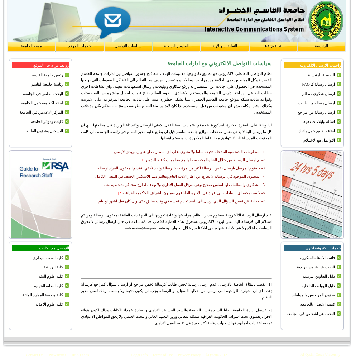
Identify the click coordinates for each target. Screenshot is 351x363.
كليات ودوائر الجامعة (47, 121)
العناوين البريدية (176, 46)
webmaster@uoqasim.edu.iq (146, 228)
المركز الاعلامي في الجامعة (41, 112)
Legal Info (139, 355)
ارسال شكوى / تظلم (318, 93)
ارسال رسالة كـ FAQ (318, 84)
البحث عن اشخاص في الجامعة (311, 313)
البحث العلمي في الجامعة (43, 93)
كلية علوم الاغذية (49, 304)
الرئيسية (321, 46)
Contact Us (34, 355)
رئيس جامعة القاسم (47, 75)
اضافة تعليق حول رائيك (316, 131)
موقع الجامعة (31, 46)
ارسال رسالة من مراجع (316, 112)
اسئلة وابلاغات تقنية (319, 121)
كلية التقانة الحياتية (48, 285)
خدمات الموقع (79, 46)
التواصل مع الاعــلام (319, 140)
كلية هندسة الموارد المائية (42, 295)
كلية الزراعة (53, 267)
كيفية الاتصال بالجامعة (317, 304)
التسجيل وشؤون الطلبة (44, 131)
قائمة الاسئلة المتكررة (317, 257)
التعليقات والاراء (224, 46)
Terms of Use (162, 355)
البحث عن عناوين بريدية (316, 267)
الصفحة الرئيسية (321, 75)
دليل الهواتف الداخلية (318, 285)
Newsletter (57, 355)
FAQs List (273, 46)
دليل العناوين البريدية (319, 276)
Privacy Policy (189, 355)
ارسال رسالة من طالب (316, 103)
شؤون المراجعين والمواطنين (312, 295)
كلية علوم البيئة (51, 276)
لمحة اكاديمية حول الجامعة (42, 103)
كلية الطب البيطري (48, 257)
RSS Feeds (80, 355)
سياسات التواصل (128, 46)
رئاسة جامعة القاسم (47, 84)
